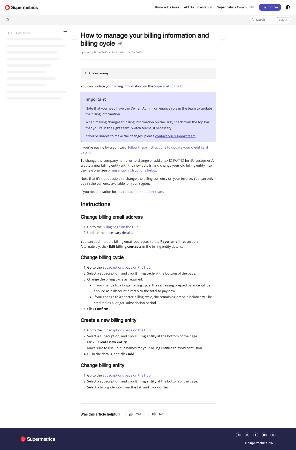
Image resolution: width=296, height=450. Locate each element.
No (157, 414)
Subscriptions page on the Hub (127, 267)
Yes (135, 414)
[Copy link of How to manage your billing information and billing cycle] (120, 44)
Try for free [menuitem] (270, 7)
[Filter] (65, 33)
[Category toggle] (74, 37)
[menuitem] (167, 7)
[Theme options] (287, 7)
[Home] (7, 20)
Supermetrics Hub (168, 86)
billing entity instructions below (132, 170)
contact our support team (175, 136)
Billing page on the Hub (121, 227)
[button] (21, 7)
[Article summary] (148, 73)
